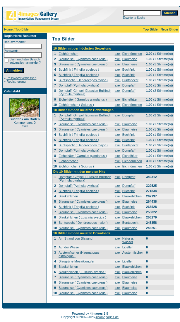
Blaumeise (129, 59)
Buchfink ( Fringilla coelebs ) (79, 69)
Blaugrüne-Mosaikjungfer (76, 261)
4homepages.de (107, 317)
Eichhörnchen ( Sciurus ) (76, 104)
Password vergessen (21, 78)
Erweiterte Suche (134, 17)
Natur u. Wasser (128, 240)
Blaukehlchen (68, 196)
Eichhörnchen (68, 53)
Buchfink (128, 69)
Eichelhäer (130, 99)
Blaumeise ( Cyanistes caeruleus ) (83, 59)
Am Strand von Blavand (75, 238)
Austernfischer (132, 252)
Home (8, 29)
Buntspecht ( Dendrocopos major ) (83, 80)
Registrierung (15, 81)
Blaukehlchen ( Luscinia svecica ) (82, 217)
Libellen (127, 247)
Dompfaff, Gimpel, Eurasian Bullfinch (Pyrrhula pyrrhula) (85, 92)
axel (118, 53)
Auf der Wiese (69, 247)
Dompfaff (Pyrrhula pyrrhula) (79, 85)
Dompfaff (128, 85)
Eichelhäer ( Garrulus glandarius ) (83, 99)
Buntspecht (130, 80)
